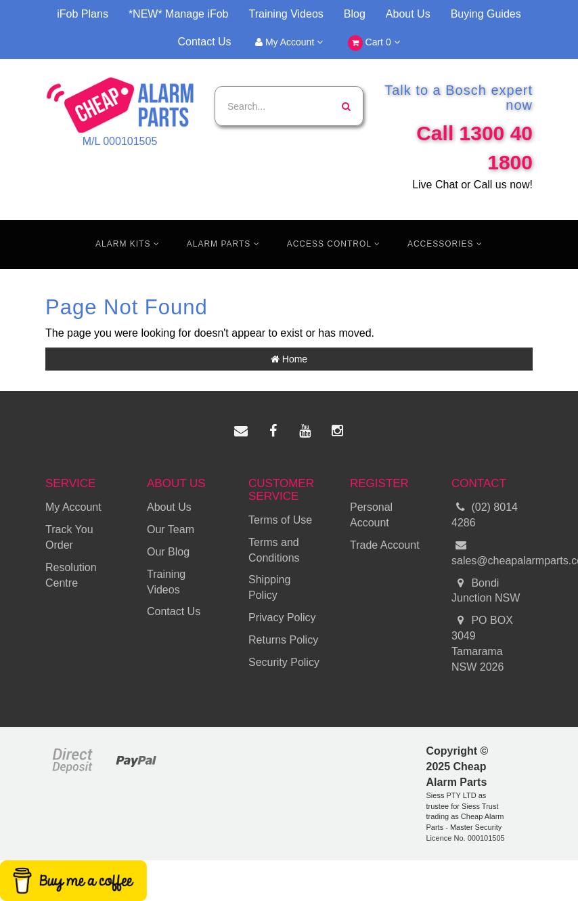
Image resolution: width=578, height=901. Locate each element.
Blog (354, 14)
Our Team (170, 529)
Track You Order (69, 537)
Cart (374, 43)
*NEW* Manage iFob (179, 14)
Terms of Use (280, 520)
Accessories (445, 244)
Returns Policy (283, 640)
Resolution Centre (71, 575)
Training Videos (286, 14)
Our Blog (168, 552)
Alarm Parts (223, 244)
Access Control (333, 244)
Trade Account (385, 545)
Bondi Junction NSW (485, 590)
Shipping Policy (269, 587)
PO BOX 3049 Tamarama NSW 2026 (482, 643)
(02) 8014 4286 (484, 514)
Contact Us (204, 41)
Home (289, 359)
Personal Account (371, 514)
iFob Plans (82, 14)
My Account (289, 42)
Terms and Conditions (274, 550)
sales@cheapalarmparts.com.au (492, 552)
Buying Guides (486, 14)
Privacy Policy (282, 617)
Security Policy (283, 662)
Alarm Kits (127, 244)
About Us (408, 14)
